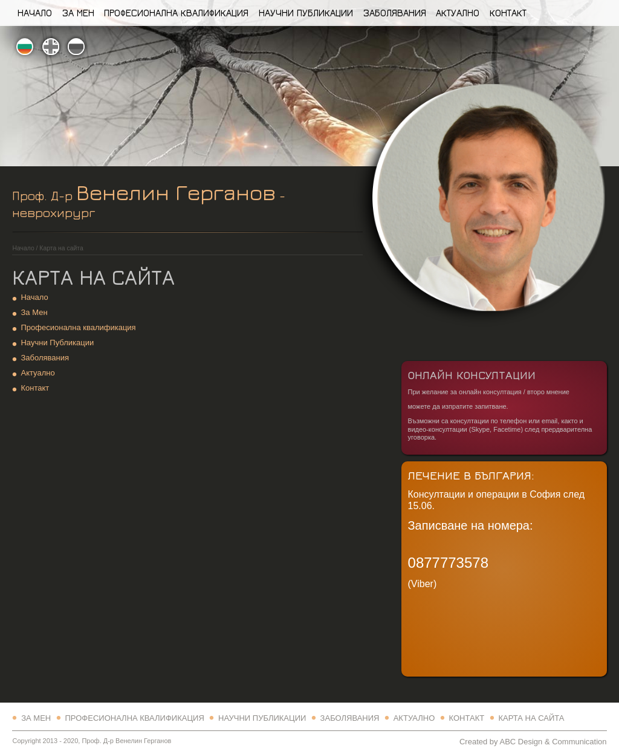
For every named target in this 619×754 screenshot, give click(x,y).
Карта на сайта (531, 718)
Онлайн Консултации (472, 375)
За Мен (78, 12)
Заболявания (394, 12)
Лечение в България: (471, 475)
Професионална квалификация (176, 12)
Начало (35, 12)
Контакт (508, 12)
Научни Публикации (306, 12)
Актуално (457, 12)
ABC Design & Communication (552, 741)
